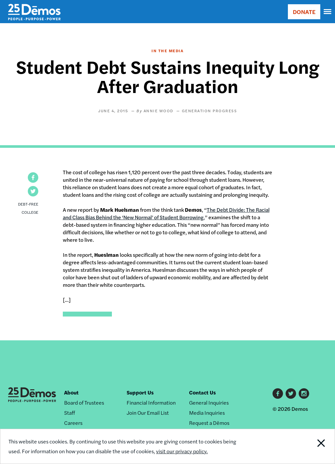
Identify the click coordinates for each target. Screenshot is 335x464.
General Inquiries (209, 402)
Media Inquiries (207, 412)
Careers (73, 422)
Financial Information (151, 402)
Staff (69, 412)
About (71, 392)
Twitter (291, 393)
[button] (33, 177)
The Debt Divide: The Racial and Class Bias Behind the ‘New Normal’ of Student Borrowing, (166, 213)
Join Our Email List (148, 412)
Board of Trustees (84, 402)
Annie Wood (158, 111)
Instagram (304, 393)
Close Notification (303, 446)
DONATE (304, 12)
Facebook (278, 393)
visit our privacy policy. (182, 451)
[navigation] (328, 12)
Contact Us (202, 392)
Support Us (140, 392)
